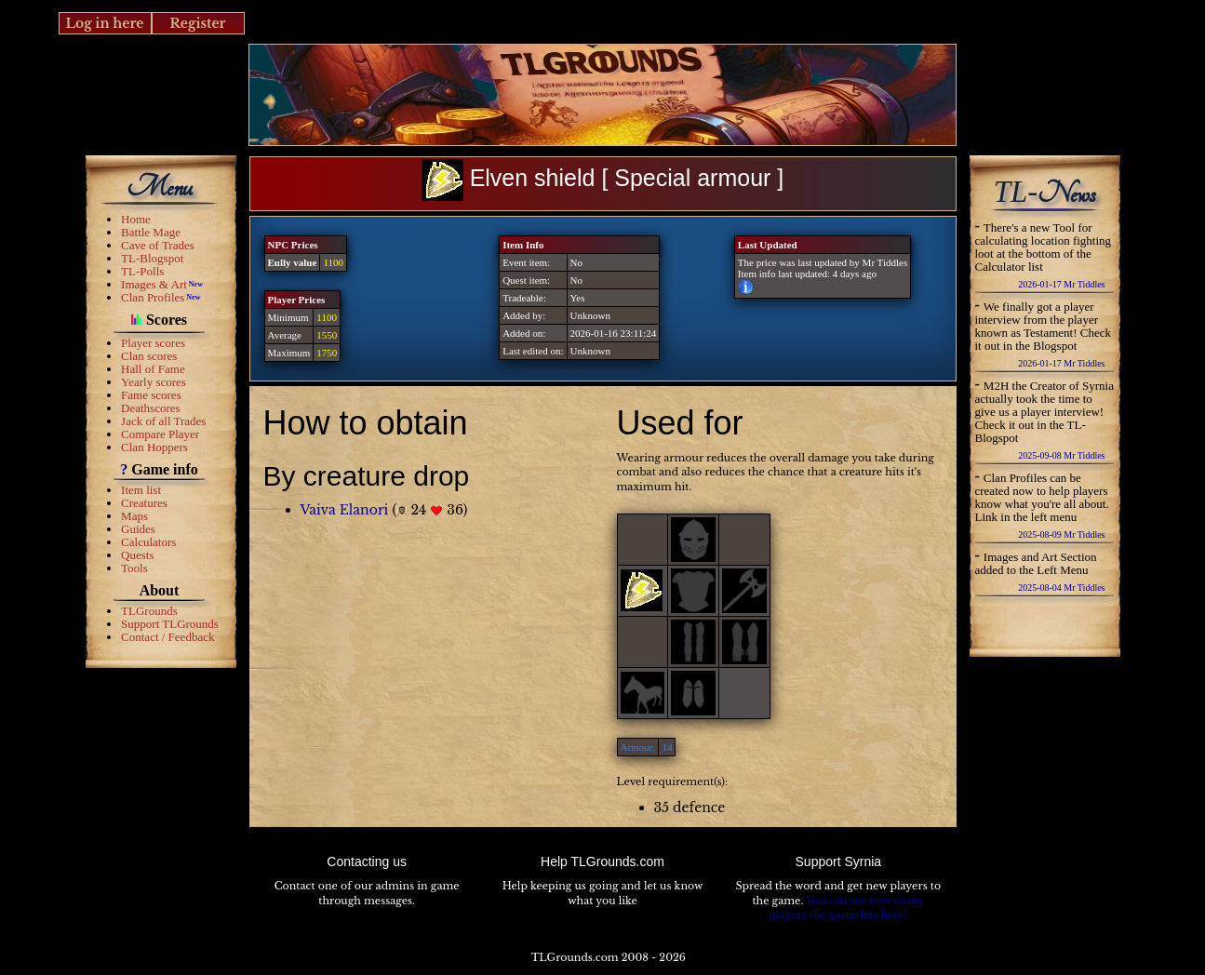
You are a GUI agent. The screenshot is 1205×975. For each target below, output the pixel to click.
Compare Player (160, 434)
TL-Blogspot (152, 258)
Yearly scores (153, 382)
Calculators (148, 542)
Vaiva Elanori (345, 509)
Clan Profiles (152, 297)
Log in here (104, 23)
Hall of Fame (153, 369)
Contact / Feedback (167, 637)
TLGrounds (149, 611)
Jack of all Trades (163, 421)
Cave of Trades (157, 245)
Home (136, 219)
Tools (134, 568)
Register (197, 23)
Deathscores (151, 408)
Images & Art (154, 284)
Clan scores (149, 356)
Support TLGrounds (170, 624)
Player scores (153, 343)
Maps (134, 516)
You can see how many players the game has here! (846, 908)
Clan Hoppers (154, 447)
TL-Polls (142, 271)
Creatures (144, 503)
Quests (137, 555)
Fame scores (151, 395)
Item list (141, 490)
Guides (138, 529)
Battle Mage (151, 232)
